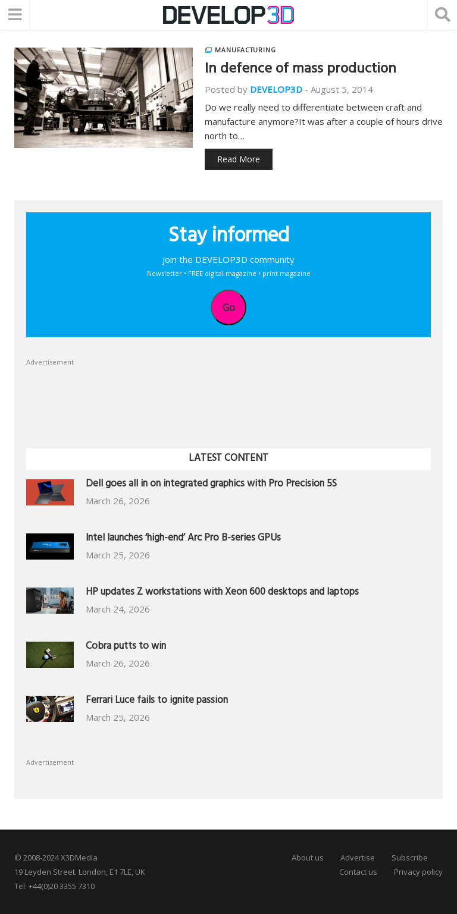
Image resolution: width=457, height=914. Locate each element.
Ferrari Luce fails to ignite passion (157, 701)
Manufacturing (245, 50)
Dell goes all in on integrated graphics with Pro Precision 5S (211, 485)
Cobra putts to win (126, 647)
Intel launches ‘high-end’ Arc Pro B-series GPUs (183, 539)
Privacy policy (418, 871)
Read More (238, 159)
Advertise (357, 857)
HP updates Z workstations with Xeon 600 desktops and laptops (222, 593)
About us (308, 857)
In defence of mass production (300, 70)
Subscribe (410, 857)
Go (229, 307)
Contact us (358, 871)
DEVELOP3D (276, 89)
